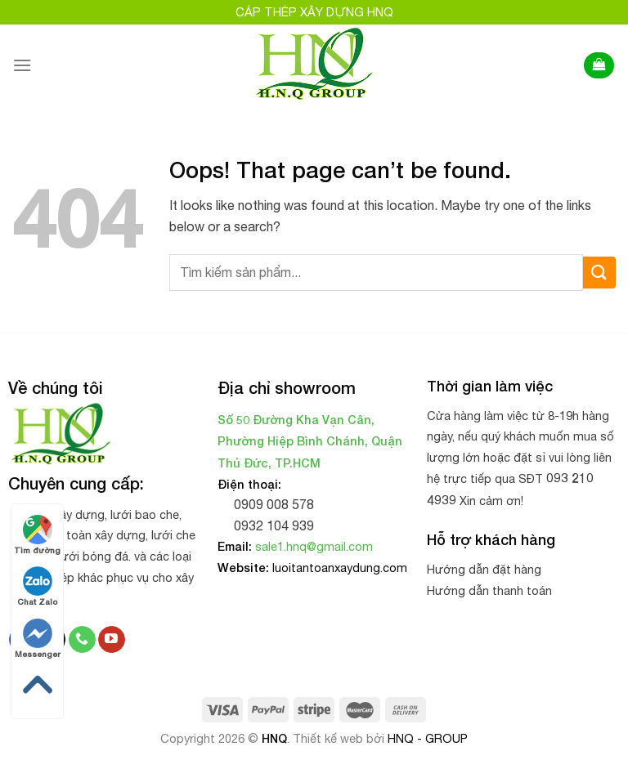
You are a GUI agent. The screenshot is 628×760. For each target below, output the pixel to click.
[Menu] (22, 65)
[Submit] (599, 272)
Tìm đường (37, 535)
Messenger (38, 639)
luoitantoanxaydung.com (339, 567)
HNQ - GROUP (428, 738)
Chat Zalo (37, 586)
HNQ (274, 738)
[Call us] (82, 640)
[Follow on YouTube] (111, 640)
